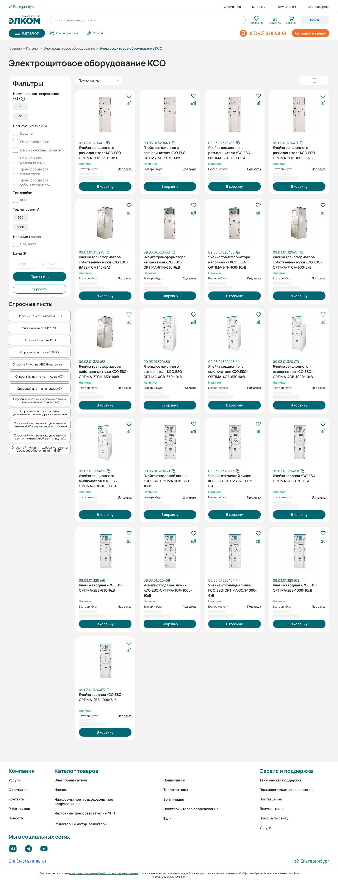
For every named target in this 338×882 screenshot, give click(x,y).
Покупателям (286, 6)
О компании (232, 6)
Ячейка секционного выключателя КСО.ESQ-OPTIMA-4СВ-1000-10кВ (293, 371)
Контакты (258, 6)
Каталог (32, 48)
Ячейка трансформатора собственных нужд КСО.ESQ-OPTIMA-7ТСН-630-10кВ (103, 371)
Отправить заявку (310, 33)
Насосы (61, 790)
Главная (15, 48)
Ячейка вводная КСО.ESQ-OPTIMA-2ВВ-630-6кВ (101, 588)
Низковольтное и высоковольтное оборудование (84, 801)
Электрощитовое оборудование (69, 48)
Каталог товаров (76, 770)
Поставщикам (271, 799)
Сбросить (40, 293)
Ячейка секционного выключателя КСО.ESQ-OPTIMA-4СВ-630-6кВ (228, 371)
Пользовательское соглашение (287, 790)
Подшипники (174, 780)
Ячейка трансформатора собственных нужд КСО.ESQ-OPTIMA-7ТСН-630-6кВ (297, 262)
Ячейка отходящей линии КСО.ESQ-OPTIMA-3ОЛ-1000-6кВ (232, 590)
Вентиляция (173, 799)
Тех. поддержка (318, 6)
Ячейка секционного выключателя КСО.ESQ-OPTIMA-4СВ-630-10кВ (163, 371)
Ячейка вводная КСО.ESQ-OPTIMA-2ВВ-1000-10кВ (295, 588)
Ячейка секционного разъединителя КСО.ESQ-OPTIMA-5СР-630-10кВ (100, 152)
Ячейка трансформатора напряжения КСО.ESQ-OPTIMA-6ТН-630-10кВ (229, 262)
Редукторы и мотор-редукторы (81, 824)
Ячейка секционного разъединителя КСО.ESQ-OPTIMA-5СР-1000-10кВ (294, 152)
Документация (272, 808)
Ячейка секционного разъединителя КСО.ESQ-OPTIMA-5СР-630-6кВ (165, 152)
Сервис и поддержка (286, 770)
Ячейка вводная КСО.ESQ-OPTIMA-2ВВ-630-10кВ (295, 478)
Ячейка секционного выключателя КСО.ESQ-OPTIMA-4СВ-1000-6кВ (99, 480)
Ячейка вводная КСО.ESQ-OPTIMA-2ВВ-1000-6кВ (101, 697)
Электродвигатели (71, 780)
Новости (16, 818)
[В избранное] (128, 96)
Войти (315, 20)
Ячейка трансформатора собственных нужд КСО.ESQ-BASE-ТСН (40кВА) (103, 262)
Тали (167, 818)
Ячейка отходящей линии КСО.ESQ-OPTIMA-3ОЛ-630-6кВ (231, 480)
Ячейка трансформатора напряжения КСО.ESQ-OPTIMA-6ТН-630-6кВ (164, 262)
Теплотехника (175, 790)
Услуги (14, 780)
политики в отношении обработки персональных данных (103, 873)
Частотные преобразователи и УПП (85, 813)
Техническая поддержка (280, 780)
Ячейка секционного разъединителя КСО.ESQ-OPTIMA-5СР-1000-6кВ (230, 152)
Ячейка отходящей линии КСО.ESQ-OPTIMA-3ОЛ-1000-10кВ (168, 590)
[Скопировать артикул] (94, 143)
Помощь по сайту (274, 818)
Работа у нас (19, 808)
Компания (21, 770)
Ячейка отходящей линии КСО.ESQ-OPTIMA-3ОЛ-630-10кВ (167, 480)
